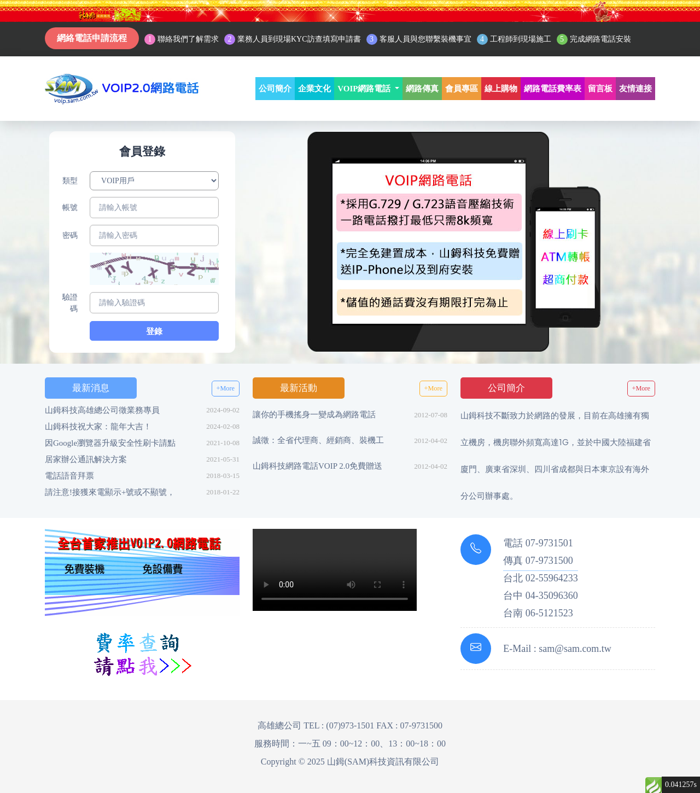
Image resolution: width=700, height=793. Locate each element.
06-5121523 (549, 613)
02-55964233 (552, 578)
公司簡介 (275, 88)
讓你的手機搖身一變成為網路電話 (314, 414)
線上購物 (501, 88)
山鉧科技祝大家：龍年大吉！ (98, 426)
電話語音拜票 (69, 475)
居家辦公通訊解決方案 (86, 459)
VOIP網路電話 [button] (365, 88)
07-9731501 (549, 543)
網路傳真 (422, 88)
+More (226, 388)
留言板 (600, 88)
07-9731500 (549, 560)
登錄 (154, 331)
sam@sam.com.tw (575, 648)
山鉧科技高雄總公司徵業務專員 (102, 410)
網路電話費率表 (552, 88)
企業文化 (314, 88)
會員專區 (461, 88)
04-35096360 (552, 595)
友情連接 (635, 88)
